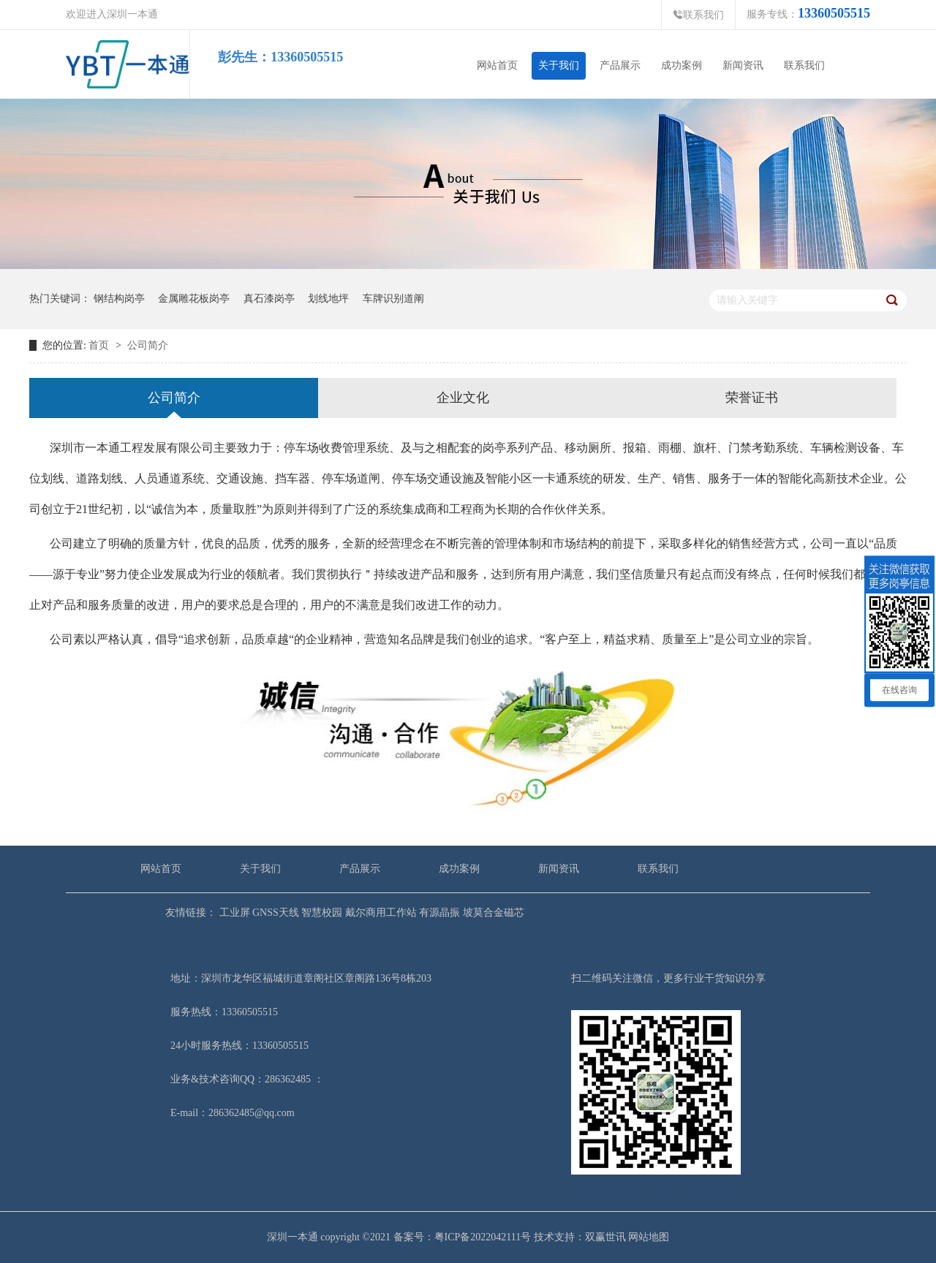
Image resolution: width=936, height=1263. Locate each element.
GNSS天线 (274, 912)
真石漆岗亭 (269, 299)
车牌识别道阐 (393, 299)
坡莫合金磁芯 (492, 912)
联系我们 (698, 15)
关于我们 (558, 65)
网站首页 (497, 65)
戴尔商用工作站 (379, 912)
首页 (98, 345)
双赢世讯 (605, 1237)
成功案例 (681, 65)
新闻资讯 (742, 65)
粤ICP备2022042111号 (483, 1237)
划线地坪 (328, 299)
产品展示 (620, 65)
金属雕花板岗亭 (194, 299)
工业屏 (233, 912)
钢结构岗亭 (119, 299)
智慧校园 (321, 912)
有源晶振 (439, 912)
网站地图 (648, 1237)
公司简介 (147, 345)
